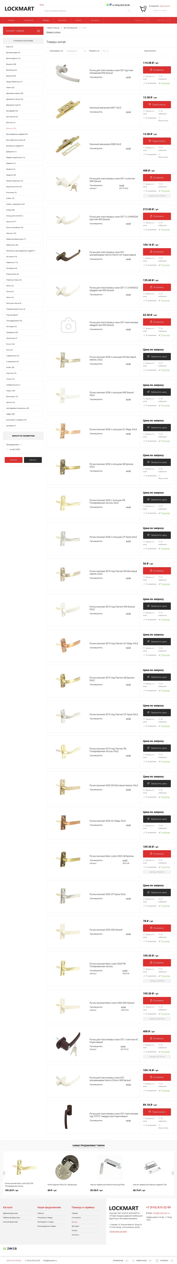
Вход (42, 5)
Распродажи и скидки (45, 1227)
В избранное (162, 77)
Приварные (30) (12, 332)
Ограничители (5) (12, 274)
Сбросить (32, 460)
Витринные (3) (11, 70)
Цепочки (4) (10, 402)
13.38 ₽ (150, 97)
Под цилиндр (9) (12, 315)
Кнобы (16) (10, 198)
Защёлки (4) (10, 169)
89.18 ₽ (150, 1109)
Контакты (95, 20)
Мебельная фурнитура (11, 1222)
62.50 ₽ (150, 316)
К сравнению (150, 83)
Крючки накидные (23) (14, 227)
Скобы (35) (10, 367)
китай (15, 449)
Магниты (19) (11, 233)
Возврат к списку (53, 32)
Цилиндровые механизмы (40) (17, 408)
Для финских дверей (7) (15, 146)
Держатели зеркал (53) (14, 93)
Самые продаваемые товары (89, 1150)
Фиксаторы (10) (12, 396)
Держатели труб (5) (13, 105)
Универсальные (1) (13, 385)
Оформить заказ (160, 10)
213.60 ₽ (150, 210)
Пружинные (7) (11, 338)
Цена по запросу (153, 351)
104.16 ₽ (150, 246)
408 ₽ (149, 171)
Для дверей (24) (12, 111)
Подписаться (157, 104)
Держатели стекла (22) (14, 99)
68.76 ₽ (139, 1195)
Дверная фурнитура (10, 1218)
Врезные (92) (11, 76)
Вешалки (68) (11, 64)
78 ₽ (148, 923)
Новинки (40, 1218)
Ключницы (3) (11, 192)
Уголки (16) (10, 379)
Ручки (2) (9, 350)
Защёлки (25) (11, 175)
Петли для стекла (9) (13, 303)
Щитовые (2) (11, 426)
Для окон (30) (11, 128)
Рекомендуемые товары (46, 1231)
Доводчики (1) (11, 152)
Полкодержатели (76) (14, 321)
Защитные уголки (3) (14, 187)
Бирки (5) (9, 47)
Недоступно (163, 119)
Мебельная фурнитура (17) (16, 239)
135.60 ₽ (150, 281)
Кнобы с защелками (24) (15, 204)
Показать (13, 460)
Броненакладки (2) (13, 52)
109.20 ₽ (150, 849)
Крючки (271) (11, 222)
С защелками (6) (12, 361)
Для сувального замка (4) (15, 140)
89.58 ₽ (96, 1195)
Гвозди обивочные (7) (14, 82)
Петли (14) (10, 297)
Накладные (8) (11, 268)
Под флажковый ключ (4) (15, 309)
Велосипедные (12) (13, 58)
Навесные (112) (12, 262)
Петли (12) (10, 286)
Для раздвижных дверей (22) (17, 134)
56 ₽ (148, 566)
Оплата (79, 20)
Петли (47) (10, 292)
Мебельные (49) (12, 245)
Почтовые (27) (11, 327)
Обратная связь (12, 1261)
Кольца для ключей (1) (14, 216)
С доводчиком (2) (12, 356)
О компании (28, 20)
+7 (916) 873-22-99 (32, 1261)
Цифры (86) (10, 414)
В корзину (157, 70)
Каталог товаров (23, 31)
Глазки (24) (10, 87)
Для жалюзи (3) (12, 117)
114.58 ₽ (150, 62)
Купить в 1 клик (149, 78)
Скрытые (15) (11, 373)
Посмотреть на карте (118, 1236)
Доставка (62, 20)
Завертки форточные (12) (15, 157)
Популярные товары (45, 1222)
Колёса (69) (10, 210)
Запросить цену (157, 358)
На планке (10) (11, 257)
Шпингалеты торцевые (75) (16, 420)
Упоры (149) (10, 391)
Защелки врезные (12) (14, 181)
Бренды (46, 20)
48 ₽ (52, 1195)
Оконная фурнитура (10, 1227)
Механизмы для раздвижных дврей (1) (20, 251)
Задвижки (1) (11, 163)
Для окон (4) (10, 122)
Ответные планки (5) (14, 280)
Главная (11, 20)
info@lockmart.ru (161, 1218)
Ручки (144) (10, 344)
